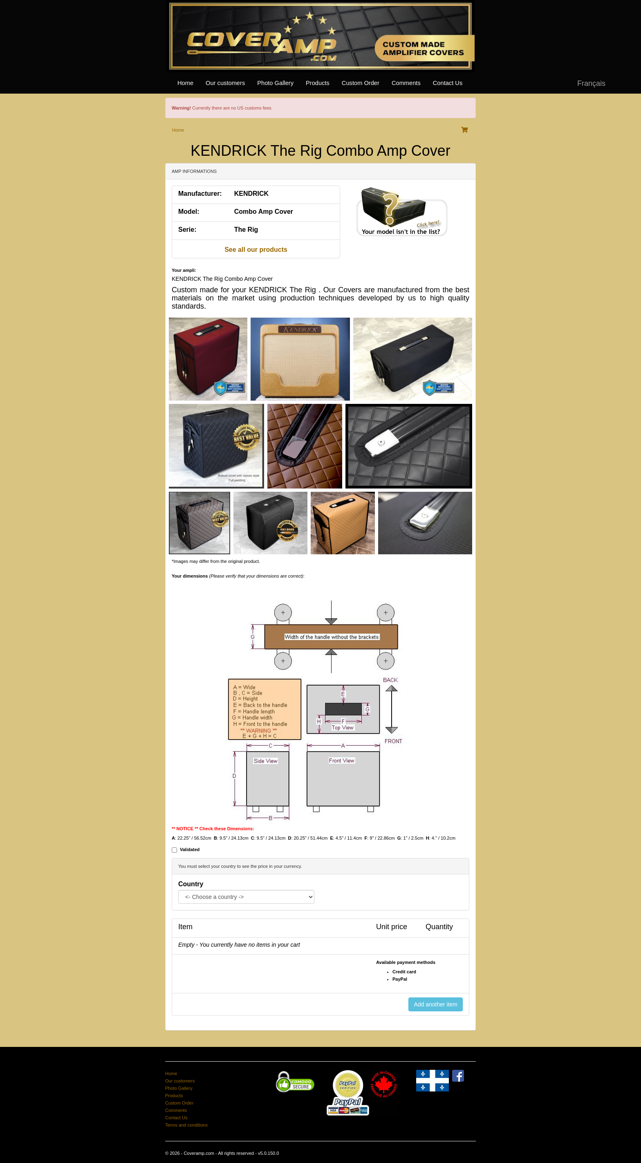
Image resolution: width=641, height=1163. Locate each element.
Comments (406, 83)
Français (591, 83)
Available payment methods (405, 962)
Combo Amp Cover (263, 211)
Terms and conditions (186, 1125)
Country (190, 884)
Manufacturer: (200, 193)
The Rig (246, 229)
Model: (188, 211)
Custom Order (360, 83)
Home (185, 83)
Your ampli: (184, 270)
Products (317, 83)
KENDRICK (251, 193)
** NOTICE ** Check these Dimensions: (213, 828)
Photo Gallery (275, 83)
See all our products (255, 249)
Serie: (187, 229)
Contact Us (448, 83)
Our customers (225, 83)
